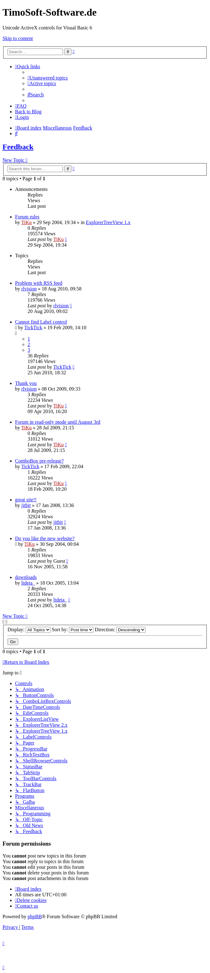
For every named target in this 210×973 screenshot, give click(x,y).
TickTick (33, 327)
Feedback (18, 147)
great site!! (26, 499)
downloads (26, 577)
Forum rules (27, 216)
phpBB (35, 916)
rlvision (29, 288)
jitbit (26, 505)
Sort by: (72, 629)
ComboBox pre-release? (39, 460)
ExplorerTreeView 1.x (108, 222)
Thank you (26, 383)
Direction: (120, 629)
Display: (29, 629)
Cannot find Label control (41, 322)
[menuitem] (48, 77)
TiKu (26, 222)
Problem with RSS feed (38, 283)
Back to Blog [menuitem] (28, 111)
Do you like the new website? (45, 538)
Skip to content (18, 38)
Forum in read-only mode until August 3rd (57, 422)
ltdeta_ (28, 583)
